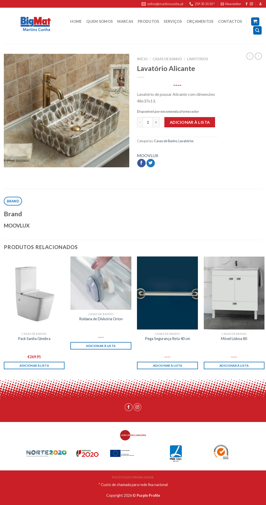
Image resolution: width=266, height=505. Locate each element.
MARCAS (125, 21)
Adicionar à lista (190, 122)
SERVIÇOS (173, 21)
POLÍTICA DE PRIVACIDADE (133, 477)
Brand (13, 201)
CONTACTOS (230, 21)
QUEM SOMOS (99, 21)
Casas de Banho (167, 59)
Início (142, 59)
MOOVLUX (147, 155)
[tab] (13, 201)
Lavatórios (197, 59)
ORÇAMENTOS (200, 21)
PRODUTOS (148, 21)
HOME (76, 21)
